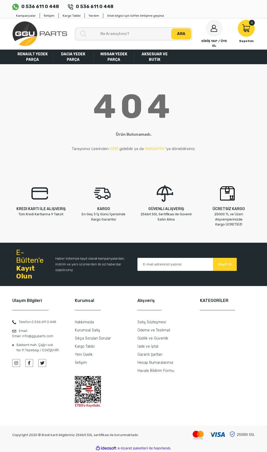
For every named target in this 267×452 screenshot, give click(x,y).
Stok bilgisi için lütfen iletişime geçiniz (135, 15)
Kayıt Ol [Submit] (225, 264)
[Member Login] (214, 34)
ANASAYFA (154, 148)
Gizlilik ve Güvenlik (152, 338)
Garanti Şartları (149, 354)
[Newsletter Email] (187, 264)
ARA (181, 33)
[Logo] (39, 33)
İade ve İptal (147, 346)
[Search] (133, 33)
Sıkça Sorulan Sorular (93, 338)
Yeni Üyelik (84, 354)
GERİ (114, 148)
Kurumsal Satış (87, 330)
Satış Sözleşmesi (151, 322)
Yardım (94, 15)
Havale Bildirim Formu (155, 370)
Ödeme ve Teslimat (153, 330)
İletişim (49, 15)
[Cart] (246, 31)
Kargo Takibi (72, 15)
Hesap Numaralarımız (155, 362)
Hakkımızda (84, 322)
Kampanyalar (26, 15)
